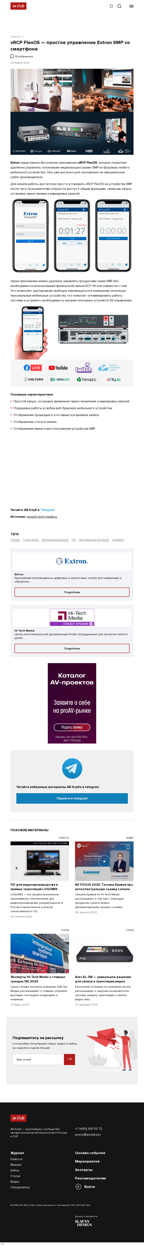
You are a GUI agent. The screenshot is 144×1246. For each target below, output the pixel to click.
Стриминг (118, 540)
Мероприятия (87, 1161)
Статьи (15, 1176)
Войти (89, 1186)
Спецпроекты (19, 1187)
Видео (14, 1181)
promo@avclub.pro (88, 1135)
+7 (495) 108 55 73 (88, 1129)
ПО (73, 540)
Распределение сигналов (94, 540)
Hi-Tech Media (30, 540)
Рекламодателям (90, 1178)
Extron (15, 540)
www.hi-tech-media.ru (42, 517)
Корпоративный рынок (55, 540)
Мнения (15, 1165)
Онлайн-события (90, 1153)
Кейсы (14, 1170)
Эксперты (84, 1170)
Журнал (17, 1153)
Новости (16, 1159)
